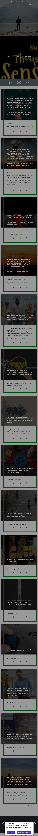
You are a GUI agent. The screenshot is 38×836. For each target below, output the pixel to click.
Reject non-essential (24, 832)
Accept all (11, 832)
